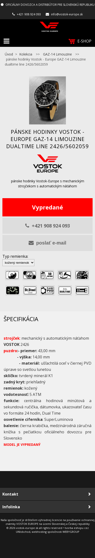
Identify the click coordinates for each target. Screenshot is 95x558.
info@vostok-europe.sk (67, 14)
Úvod (9, 54)
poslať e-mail (47, 242)
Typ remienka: (15, 256)
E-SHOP (80, 41)
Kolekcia (25, 54)
